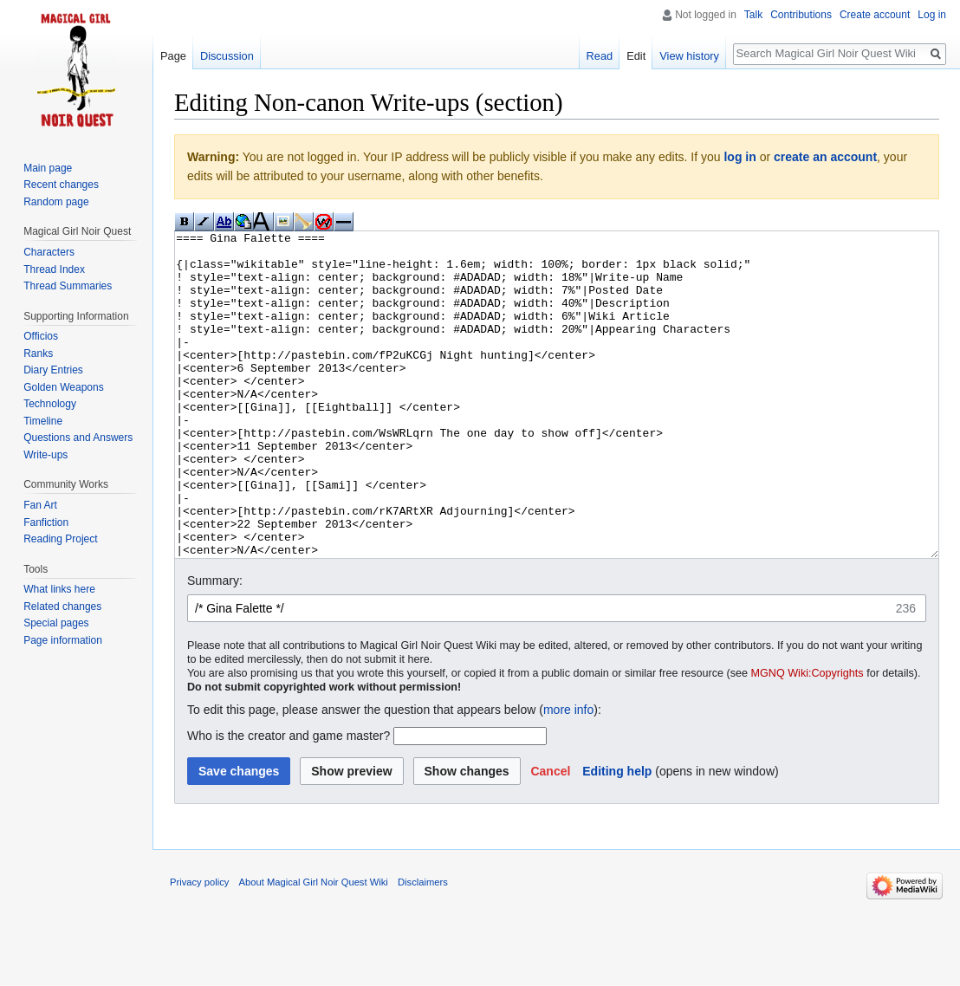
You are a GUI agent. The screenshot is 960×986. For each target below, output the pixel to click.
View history (689, 55)
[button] (550, 836)
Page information (62, 640)
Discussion (227, 55)
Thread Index (54, 269)
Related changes (62, 606)
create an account (825, 157)
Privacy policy (199, 947)
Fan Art (40, 505)
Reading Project (60, 539)
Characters (49, 252)
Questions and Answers (78, 437)
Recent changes (61, 184)
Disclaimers (423, 947)
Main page (47, 168)
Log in (932, 15)
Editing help (617, 836)
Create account (875, 15)
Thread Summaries (67, 286)
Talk (753, 15)
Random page (55, 202)
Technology (49, 404)
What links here (59, 589)
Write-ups (45, 455)
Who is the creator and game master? (288, 801)
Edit (635, 55)
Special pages (55, 623)
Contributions (801, 15)
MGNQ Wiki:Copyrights (807, 738)
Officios (40, 336)
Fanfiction (45, 522)
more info (568, 775)
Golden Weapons (63, 387)
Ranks (38, 353)
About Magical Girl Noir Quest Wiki (313, 947)
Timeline (42, 421)
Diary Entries (53, 370)
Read (600, 55)
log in (739, 157)
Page (173, 55)
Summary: (215, 645)
